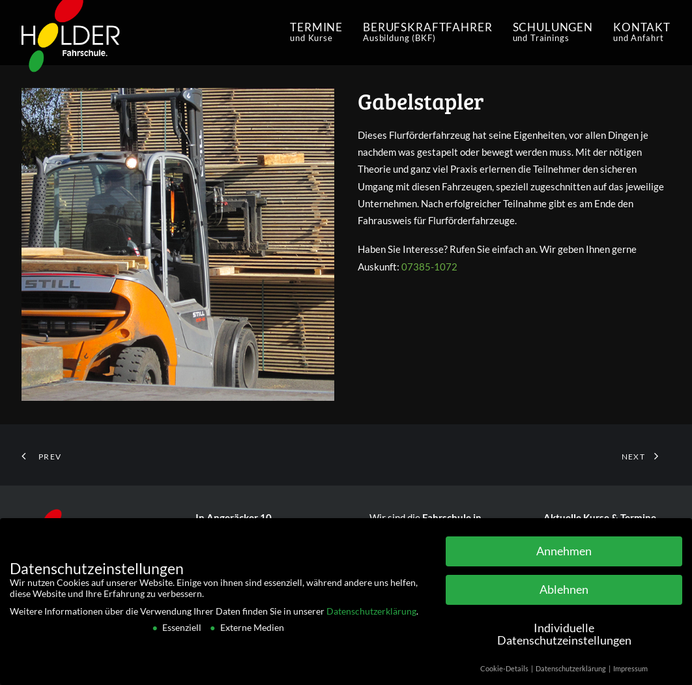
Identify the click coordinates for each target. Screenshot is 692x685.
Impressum (630, 672)
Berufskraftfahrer (427, 32)
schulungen (553, 32)
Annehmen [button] (564, 554)
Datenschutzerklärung (371, 613)
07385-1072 (429, 266)
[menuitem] (321, 32)
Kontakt (641, 32)
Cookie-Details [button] (505, 672)
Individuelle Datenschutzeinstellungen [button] (564, 637)
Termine (316, 32)
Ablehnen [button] (564, 592)
